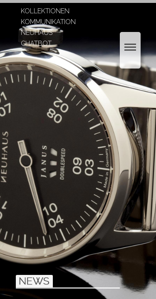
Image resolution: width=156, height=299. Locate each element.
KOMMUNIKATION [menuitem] (48, 22)
